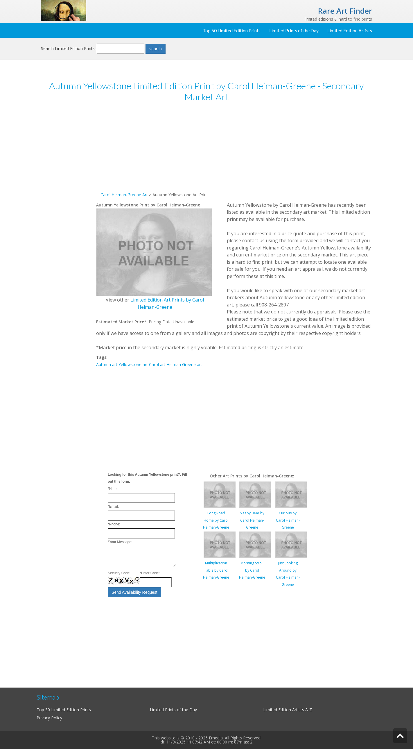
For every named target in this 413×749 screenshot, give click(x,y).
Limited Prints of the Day (294, 30)
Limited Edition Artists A (285, 709)
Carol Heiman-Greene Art (124, 194)
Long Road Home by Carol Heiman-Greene (216, 520)
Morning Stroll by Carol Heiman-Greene (252, 570)
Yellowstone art (133, 364)
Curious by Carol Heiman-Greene (288, 520)
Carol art (157, 364)
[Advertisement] (68, 197)
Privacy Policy (49, 718)
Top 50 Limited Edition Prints (232, 30)
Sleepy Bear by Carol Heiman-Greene (252, 520)
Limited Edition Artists (349, 30)
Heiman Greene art (184, 364)
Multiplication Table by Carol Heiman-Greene (216, 570)
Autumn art (106, 364)
